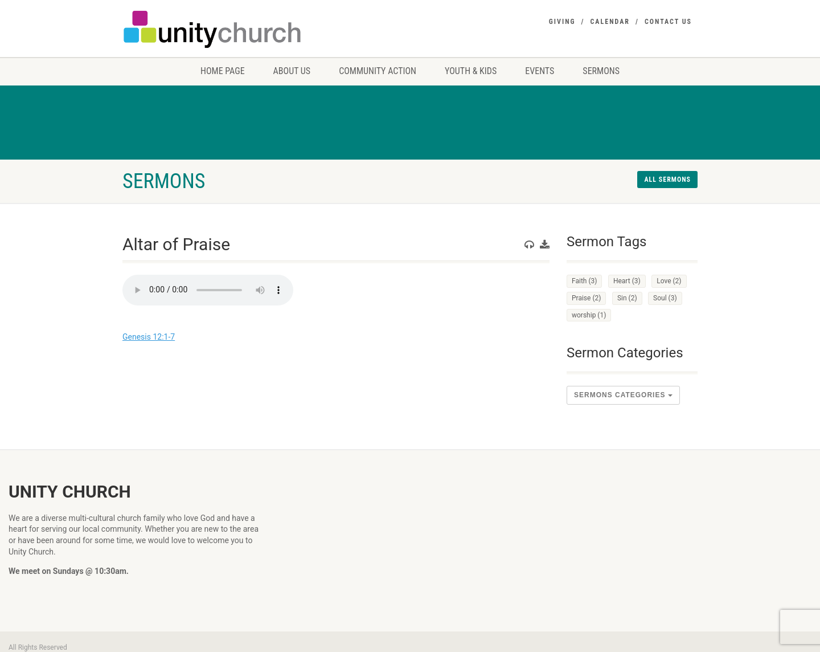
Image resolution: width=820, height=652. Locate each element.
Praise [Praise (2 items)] (586, 298)
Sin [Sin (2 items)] (627, 298)
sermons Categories (623, 395)
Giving (562, 22)
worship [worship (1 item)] (589, 315)
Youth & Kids (471, 71)
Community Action (377, 71)
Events (539, 71)
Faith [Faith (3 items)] (584, 281)
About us (292, 71)
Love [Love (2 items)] (669, 281)
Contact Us (668, 22)
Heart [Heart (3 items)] (627, 281)
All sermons (667, 180)
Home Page (222, 71)
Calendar (610, 22)
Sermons (601, 71)
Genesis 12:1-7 (148, 336)
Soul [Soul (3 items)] (665, 298)
